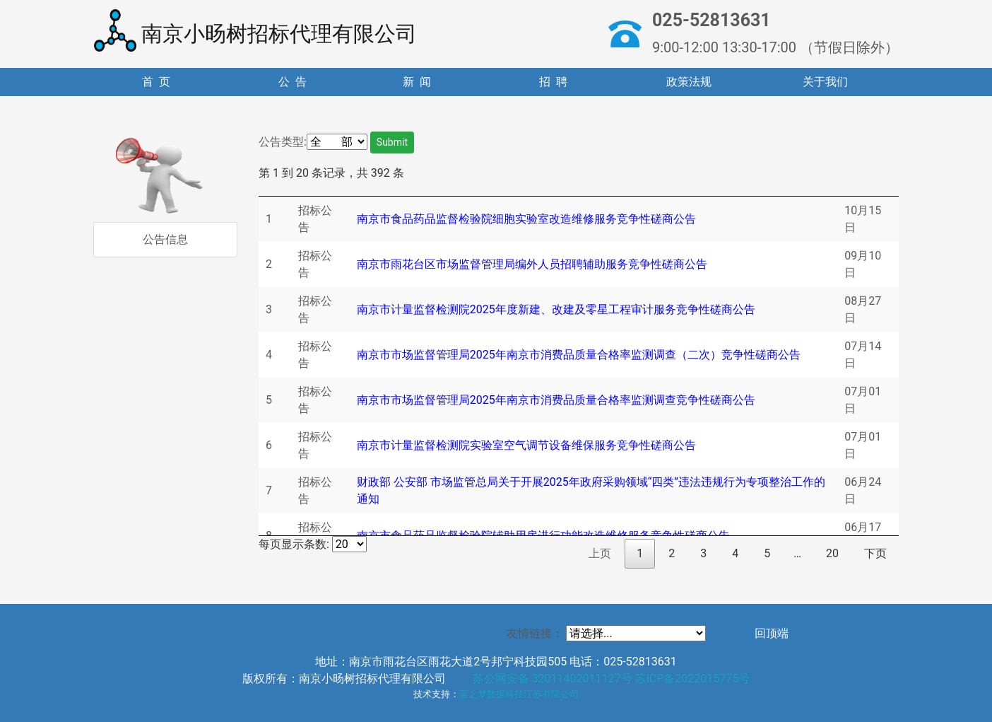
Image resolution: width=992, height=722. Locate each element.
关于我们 (825, 81)
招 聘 (553, 81)
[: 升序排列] (320, 189)
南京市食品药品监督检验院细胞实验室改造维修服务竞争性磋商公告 (526, 219)
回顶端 (772, 633)
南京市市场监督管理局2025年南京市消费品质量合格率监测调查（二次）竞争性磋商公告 (579, 354)
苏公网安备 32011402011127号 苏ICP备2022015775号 (611, 678)
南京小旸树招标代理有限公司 (255, 30)
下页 (875, 553)
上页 (600, 553)
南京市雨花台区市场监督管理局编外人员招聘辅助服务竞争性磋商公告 (532, 264)
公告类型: (283, 142)
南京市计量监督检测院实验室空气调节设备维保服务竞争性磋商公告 (526, 445)
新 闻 (417, 81)
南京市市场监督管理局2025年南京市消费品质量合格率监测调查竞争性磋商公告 (556, 400)
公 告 (292, 81)
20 (832, 553)
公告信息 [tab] (165, 239)
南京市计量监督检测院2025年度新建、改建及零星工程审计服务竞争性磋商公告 (556, 309)
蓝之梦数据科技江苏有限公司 (519, 694)
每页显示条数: (313, 544)
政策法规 (688, 81)
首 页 (156, 81)
